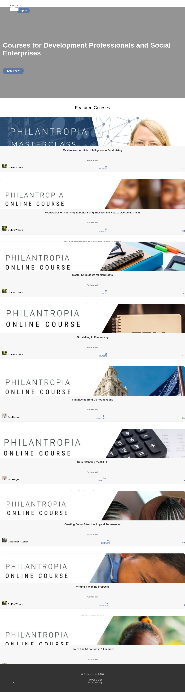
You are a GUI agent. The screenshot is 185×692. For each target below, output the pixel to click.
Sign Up (23, 11)
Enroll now (13, 71)
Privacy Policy (95, 682)
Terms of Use (95, 680)
